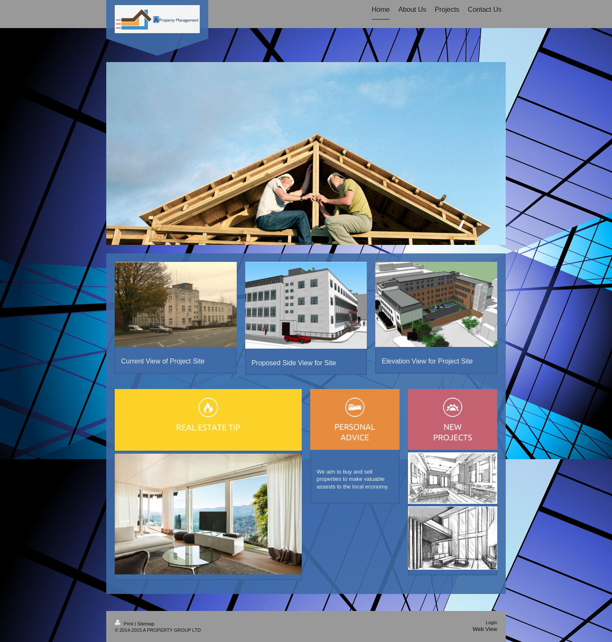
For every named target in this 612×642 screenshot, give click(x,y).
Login (491, 622)
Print (125, 623)
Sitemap (145, 623)
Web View (485, 629)
